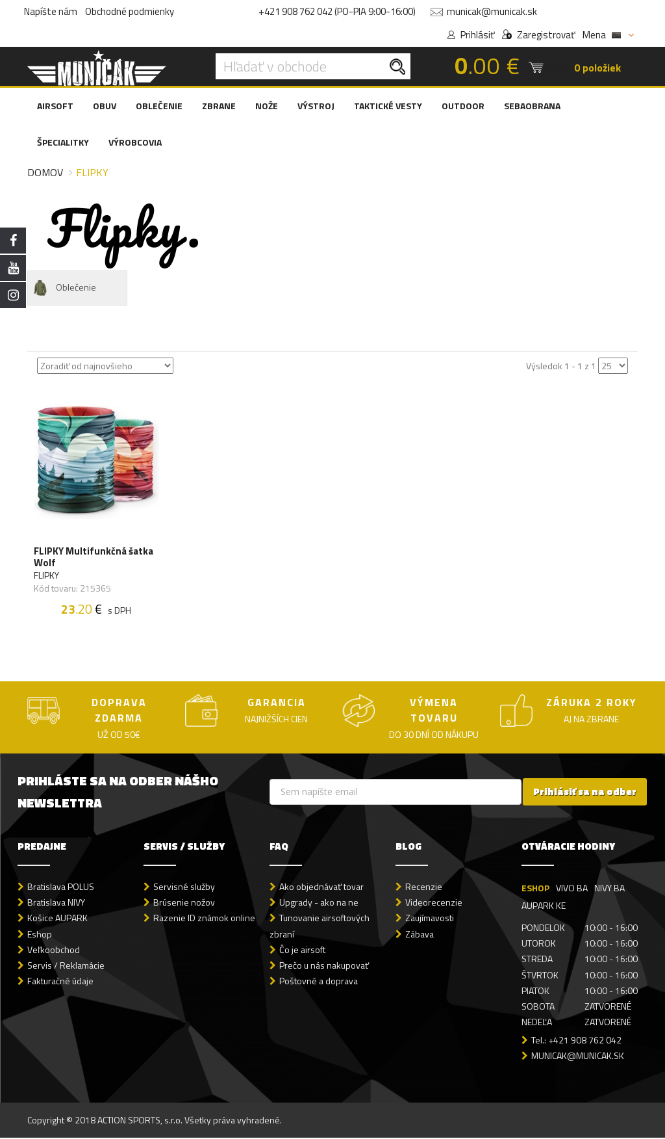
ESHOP (535, 889)
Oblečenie (63, 288)
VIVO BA (572, 889)
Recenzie (423, 888)
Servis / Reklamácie (66, 966)
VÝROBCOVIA (135, 142)
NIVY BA (609, 889)
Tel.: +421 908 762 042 (576, 1040)
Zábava (419, 934)
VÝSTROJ (315, 105)
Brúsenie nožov (184, 903)
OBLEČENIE (159, 105)
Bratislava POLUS (60, 888)
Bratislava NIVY (56, 903)
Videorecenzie (433, 903)
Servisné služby (184, 888)
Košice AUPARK (57, 919)
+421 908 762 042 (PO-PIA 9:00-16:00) (337, 11)
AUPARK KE (543, 906)
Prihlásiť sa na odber (584, 792)
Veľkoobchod (53, 950)
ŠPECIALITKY (63, 142)
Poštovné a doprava (318, 981)
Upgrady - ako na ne (318, 903)
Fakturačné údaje (60, 981)
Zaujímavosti (429, 919)
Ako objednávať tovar (321, 888)
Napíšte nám (50, 11)
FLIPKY (46, 576)
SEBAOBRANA (532, 105)
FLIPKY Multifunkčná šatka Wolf (93, 558)
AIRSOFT (55, 105)
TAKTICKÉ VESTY (388, 105)
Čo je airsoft (302, 950)
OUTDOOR (463, 105)
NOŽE (266, 105)
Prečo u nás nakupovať (324, 966)
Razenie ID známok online (204, 919)
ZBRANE (219, 105)
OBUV (104, 105)
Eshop (39, 934)
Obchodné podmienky (129, 11)
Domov (45, 172)
